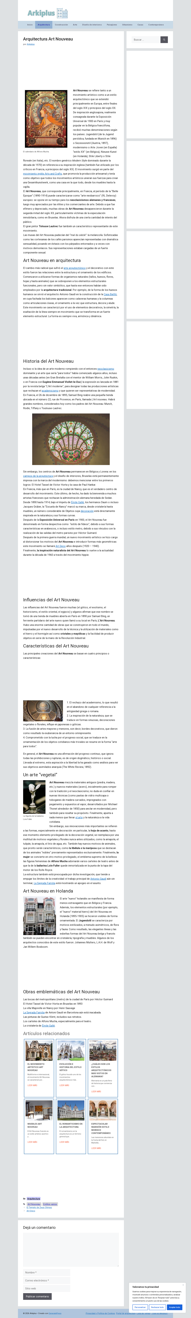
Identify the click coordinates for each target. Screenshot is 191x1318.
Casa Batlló (110, 294)
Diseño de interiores (92, 25)
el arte (79, 817)
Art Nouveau (34, 1204)
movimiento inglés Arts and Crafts (42, 173)
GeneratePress (55, 1313)
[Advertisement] (71, 69)
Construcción (61, 25)
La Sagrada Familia (44, 883)
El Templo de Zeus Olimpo (39, 1207)
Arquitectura (44, 25)
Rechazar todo (157, 1307)
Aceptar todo (174, 1307)
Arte (75, 25)
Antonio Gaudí (98, 878)
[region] (157, 1298)
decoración (87, 511)
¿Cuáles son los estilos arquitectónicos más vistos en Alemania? (101, 1070)
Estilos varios (50, 1204)
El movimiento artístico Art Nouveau (36, 1067)
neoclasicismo (105, 368)
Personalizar (140, 1307)
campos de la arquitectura (38, 476)
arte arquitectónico (75, 268)
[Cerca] (183, 1284)
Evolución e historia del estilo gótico (70, 1067)
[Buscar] (164, 39)
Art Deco (60, 546)
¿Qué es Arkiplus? (159, 1313)
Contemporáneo (156, 25)
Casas (140, 25)
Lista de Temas (143, 1313)
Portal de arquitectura (125, 1313)
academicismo (50, 390)
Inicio (30, 25)
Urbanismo (127, 25)
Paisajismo (112, 25)
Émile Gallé (77, 502)
